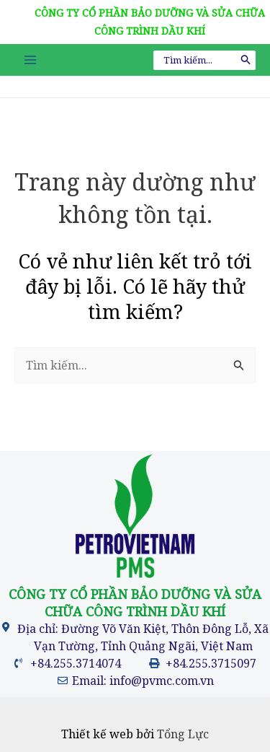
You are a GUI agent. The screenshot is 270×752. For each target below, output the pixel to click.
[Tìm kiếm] (246, 60)
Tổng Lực (183, 734)
